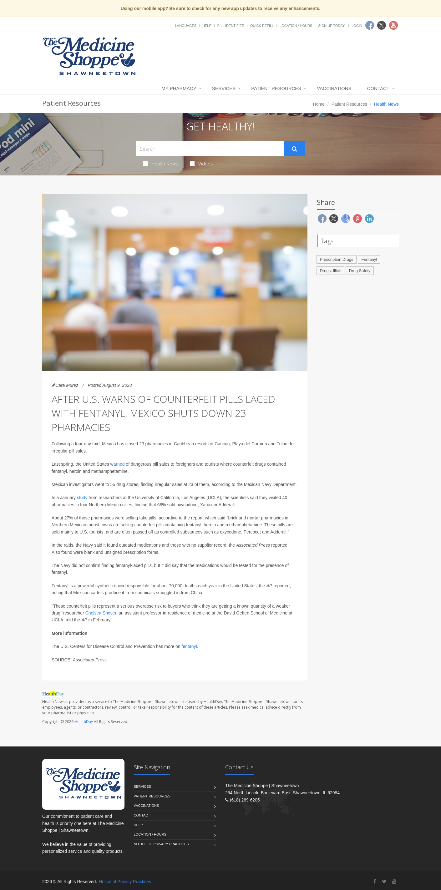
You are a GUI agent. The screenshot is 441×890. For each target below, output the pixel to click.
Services (224, 88)
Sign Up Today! (332, 26)
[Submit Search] (294, 148)
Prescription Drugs (336, 259)
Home (319, 104)
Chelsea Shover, (101, 612)
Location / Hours (296, 26)
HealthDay (83, 721)
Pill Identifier (230, 26)
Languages (185, 26)
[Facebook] (374, 881)
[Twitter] (384, 881)
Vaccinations (334, 88)
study (82, 497)
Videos (201, 163)
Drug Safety (360, 270)
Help (206, 26)
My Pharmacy (178, 88)
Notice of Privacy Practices (161, 844)
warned (117, 464)
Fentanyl (369, 259)
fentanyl (189, 646)
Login (357, 26)
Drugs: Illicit (330, 270)
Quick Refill (262, 26)
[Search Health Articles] (210, 148)
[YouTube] (394, 881)
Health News (160, 163)
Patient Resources (276, 88)
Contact (378, 88)
